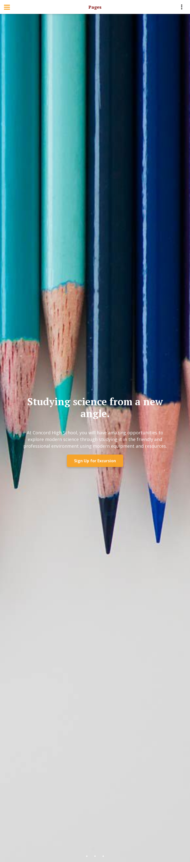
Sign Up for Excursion (95, 462)
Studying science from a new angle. (95, 408)
